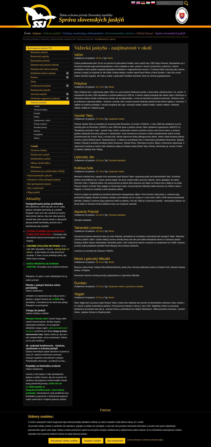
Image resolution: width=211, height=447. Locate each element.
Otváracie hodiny (40, 110)
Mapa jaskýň (34, 192)
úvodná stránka (31, 39)
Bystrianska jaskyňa (40, 60)
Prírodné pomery (40, 127)
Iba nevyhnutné (115, 440)
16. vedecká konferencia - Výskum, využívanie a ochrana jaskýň (45, 347)
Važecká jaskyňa (84, 39)
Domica (49, 77)
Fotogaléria (38, 134)
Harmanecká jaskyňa (40, 90)
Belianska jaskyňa (39, 52)
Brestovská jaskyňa (39, 56)
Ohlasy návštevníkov (40, 163)
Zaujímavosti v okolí (105, 39)
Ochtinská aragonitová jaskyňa (49, 98)
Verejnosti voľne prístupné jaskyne (44, 179)
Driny (33, 81)
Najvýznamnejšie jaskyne (40, 175)
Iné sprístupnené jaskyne (39, 184)
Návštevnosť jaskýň (39, 154)
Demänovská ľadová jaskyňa (44, 69)
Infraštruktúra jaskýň (40, 158)
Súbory (37, 138)
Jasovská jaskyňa (49, 94)
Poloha (36, 117)
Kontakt (37, 113)
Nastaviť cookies (92, 440)
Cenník (37, 106)
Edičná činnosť (145, 33)
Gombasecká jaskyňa (49, 85)
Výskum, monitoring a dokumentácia (82, 33)
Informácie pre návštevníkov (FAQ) (47, 171)
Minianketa (35, 167)
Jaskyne (36, 33)
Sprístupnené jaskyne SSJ (63, 39)
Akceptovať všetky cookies (64, 440)
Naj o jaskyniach (36, 188)
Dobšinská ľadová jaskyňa (49, 73)
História (37, 131)
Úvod (27, 33)
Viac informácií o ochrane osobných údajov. (145, 440)
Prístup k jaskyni (40, 124)
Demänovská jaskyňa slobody (44, 64)
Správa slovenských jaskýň (170, 33)
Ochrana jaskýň (51, 33)
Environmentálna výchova (120, 33)
